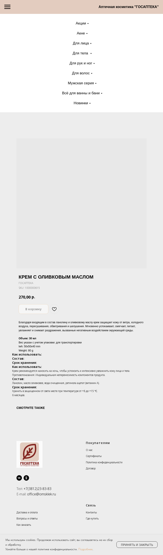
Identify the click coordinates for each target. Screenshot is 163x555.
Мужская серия (81, 83)
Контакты (91, 512)
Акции (81, 23)
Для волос (81, 73)
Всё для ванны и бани (81, 93)
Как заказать (23, 525)
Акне (81, 33)
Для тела (81, 53)
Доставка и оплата (27, 512)
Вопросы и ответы (27, 518)
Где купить (92, 518)
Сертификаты (94, 456)
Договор (91, 468)
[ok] (26, 478)
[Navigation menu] (7, 7)
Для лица (81, 43)
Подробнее (85, 549)
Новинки (81, 103)
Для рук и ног (81, 63)
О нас (89, 450)
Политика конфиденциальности (104, 462)
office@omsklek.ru (41, 494)
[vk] (19, 478)
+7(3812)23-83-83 (37, 488)
